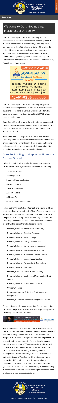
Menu (6, 17)
